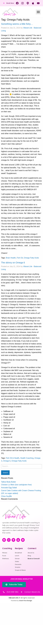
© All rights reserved (22, 598)
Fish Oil (20, 258)
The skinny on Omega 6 (13, 262)
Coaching (7, 548)
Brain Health (11, 258)
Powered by (21, 601)
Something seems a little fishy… (17, 24)
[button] (38, 11)
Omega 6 (6, 461)
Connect (32, 548)
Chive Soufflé (6, 496)
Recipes (19, 548)
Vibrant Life (27, 28)
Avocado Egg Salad (9, 488)
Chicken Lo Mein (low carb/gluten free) (16, 485)
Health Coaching (27, 458)
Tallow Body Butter (8, 482)
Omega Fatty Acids (31, 258)
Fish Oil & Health (12, 458)
